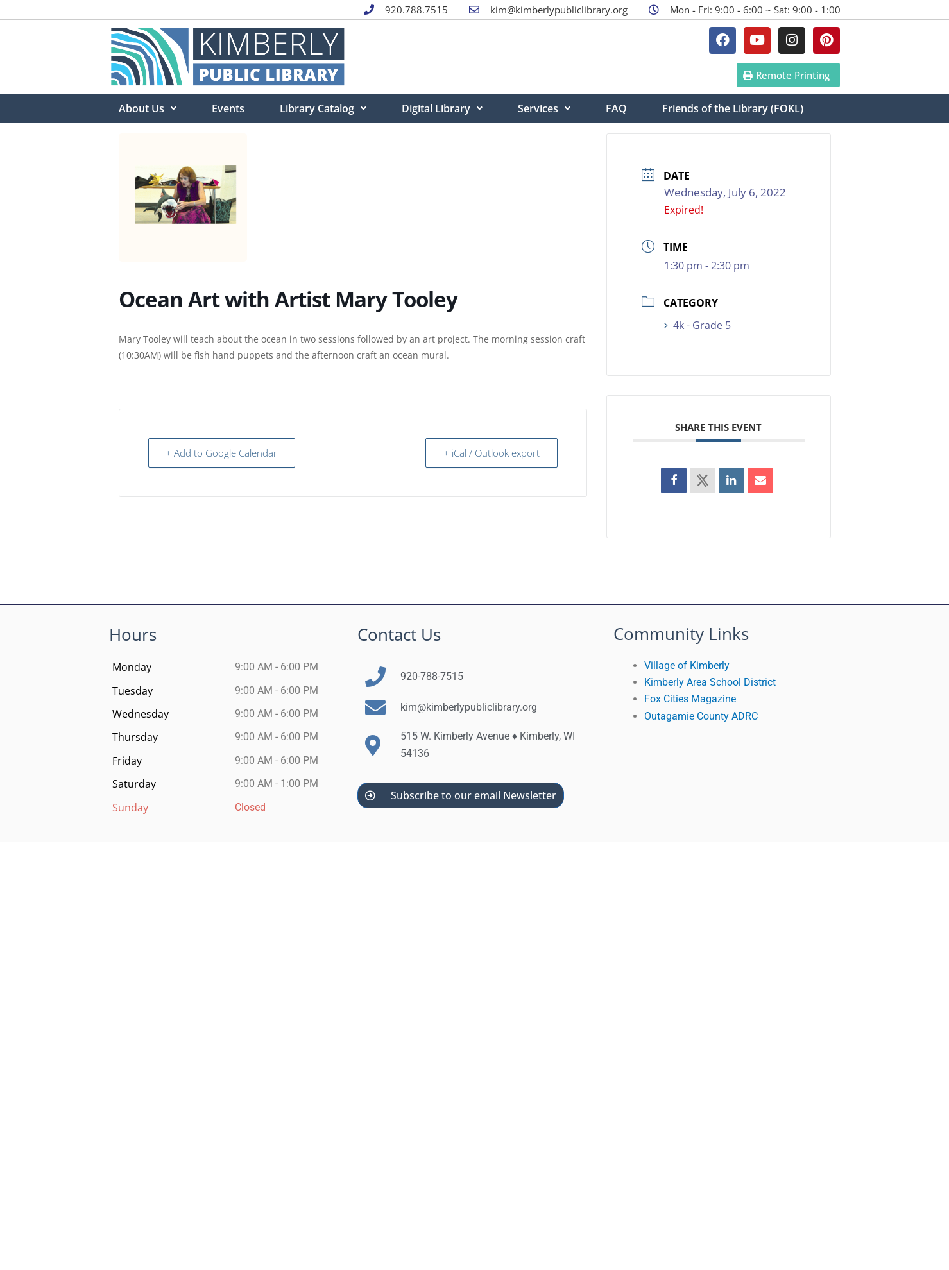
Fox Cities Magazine (690, 699)
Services (544, 108)
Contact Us (399, 634)
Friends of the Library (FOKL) (732, 108)
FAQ (616, 108)
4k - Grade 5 (697, 325)
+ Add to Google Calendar (222, 452)
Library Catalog (323, 108)
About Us (147, 108)
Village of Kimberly (687, 665)
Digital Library (442, 108)
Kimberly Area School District (710, 682)
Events (228, 108)
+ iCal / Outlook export (491, 452)
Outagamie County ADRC (701, 716)
